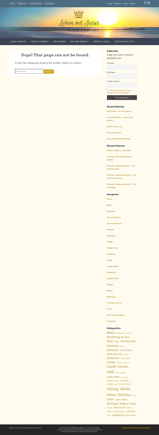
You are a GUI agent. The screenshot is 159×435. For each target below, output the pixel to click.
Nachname (111, 72)
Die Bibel (49, 3)
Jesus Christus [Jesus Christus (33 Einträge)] (119, 395)
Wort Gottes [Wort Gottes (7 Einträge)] (130, 415)
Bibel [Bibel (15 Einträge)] (110, 341)
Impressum (126, 428)
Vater (109, 309)
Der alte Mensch (39, 41)
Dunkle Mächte (18, 41)
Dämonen (111, 211)
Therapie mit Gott (114, 303)
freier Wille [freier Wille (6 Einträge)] (125, 358)
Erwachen (111, 236)
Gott (12, 3)
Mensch (22, 3)
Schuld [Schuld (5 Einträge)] (109, 408)
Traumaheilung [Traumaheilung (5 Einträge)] (119, 411)
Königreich (111, 272)
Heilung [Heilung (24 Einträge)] (113, 389)
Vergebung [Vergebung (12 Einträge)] (118, 415)
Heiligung (111, 254)
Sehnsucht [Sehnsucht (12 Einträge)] (119, 407)
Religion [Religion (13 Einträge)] (124, 403)
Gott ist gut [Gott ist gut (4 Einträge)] (124, 377)
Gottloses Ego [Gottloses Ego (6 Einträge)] (113, 381)
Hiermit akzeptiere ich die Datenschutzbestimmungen (119, 91)
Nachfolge (111, 297)
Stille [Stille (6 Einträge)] (129, 408)
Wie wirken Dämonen (115, 315)
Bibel (109, 205)
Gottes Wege (35, 3)
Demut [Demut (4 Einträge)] (121, 346)
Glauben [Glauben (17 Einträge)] (122, 366)
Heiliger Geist (112, 248)
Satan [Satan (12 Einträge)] (133, 403)
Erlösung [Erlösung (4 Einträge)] (125, 354)
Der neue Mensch (79, 41)
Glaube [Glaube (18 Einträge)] (111, 366)
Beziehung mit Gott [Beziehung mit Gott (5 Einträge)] (123, 333)
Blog (110, 3)
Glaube (110, 242)
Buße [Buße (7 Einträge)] (116, 341)
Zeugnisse (111, 321)
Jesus (109, 260)
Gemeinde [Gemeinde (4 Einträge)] (126, 362)
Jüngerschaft (113, 266)
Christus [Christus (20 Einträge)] (112, 345)
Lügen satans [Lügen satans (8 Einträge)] (121, 399)
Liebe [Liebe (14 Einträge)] (110, 399)
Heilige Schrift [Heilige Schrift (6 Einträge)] (125, 384)
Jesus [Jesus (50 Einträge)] (125, 388)
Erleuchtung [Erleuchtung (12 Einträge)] (114, 354)
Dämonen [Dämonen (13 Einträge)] (113, 350)
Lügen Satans (113, 278)
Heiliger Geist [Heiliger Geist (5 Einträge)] (112, 384)
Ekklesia (110, 230)
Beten (109, 199)
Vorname (110, 63)
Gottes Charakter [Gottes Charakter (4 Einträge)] (120, 373)
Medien (110, 285)
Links (125, 3)
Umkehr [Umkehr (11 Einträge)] (130, 411)
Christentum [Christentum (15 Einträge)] (128, 341)
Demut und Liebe (114, 133)
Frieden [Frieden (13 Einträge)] (111, 362)
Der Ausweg (59, 41)
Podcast (117, 3)
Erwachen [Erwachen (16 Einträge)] (113, 358)
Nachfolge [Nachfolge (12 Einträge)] (112, 403)
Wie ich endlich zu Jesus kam (119, 151)
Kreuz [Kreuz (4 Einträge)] (134, 395)
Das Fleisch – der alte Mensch (119, 111)
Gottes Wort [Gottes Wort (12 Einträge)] (113, 377)
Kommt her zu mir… (115, 127)
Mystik (110, 291)
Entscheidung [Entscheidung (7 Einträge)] (126, 350)
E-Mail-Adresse (113, 81)
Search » (48, 71)
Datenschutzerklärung (141, 428)
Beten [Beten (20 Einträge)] (111, 332)
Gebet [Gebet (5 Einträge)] (119, 362)
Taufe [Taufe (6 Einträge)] (109, 411)
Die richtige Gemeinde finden (119, 139)
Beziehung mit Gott (124, 41)
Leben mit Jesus (101, 41)
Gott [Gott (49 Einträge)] (110, 372)
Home (132, 3)
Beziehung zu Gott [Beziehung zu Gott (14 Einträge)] (118, 337)
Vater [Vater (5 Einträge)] (109, 415)
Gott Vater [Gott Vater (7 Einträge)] (124, 381)
